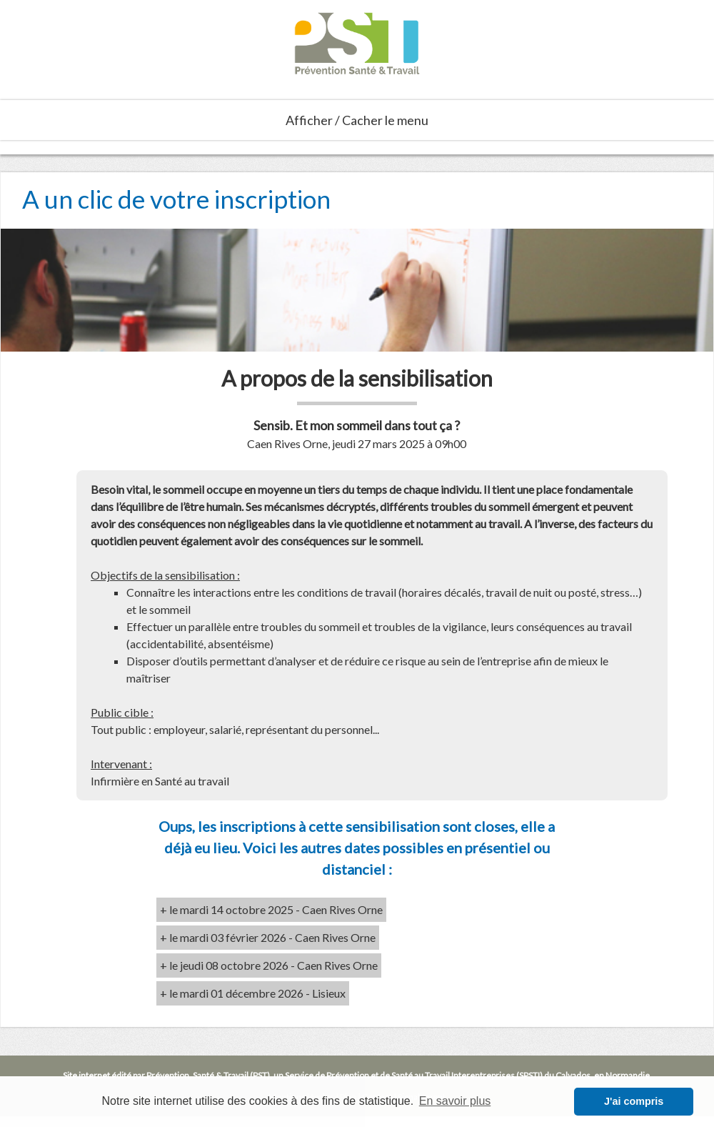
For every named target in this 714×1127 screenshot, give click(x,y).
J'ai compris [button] (633, 1101)
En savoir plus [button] (455, 1101)
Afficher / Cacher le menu (357, 120)
